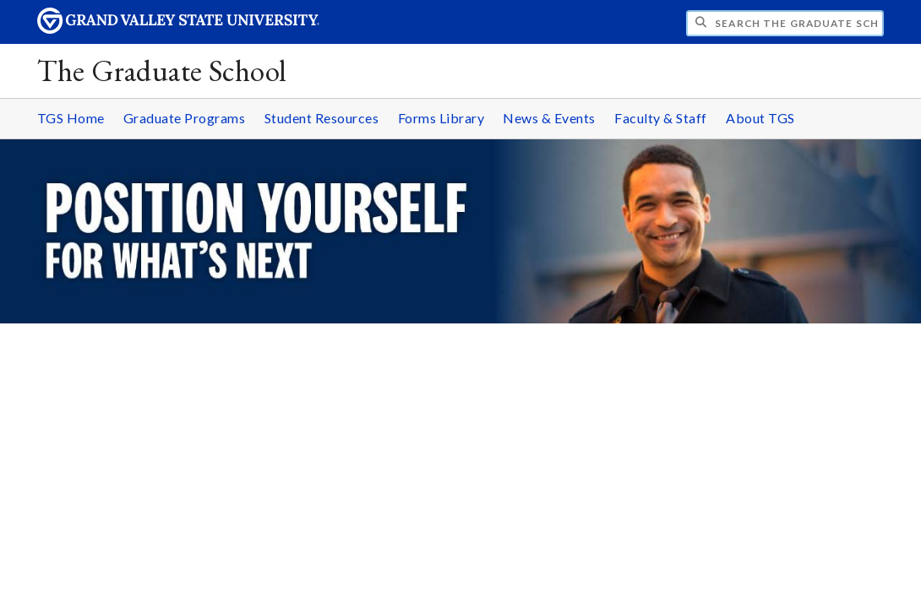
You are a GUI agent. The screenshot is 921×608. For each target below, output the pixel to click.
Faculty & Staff (660, 118)
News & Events (549, 118)
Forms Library (441, 118)
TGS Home (71, 118)
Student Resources (321, 118)
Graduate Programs (184, 118)
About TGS (760, 118)
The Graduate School (161, 71)
